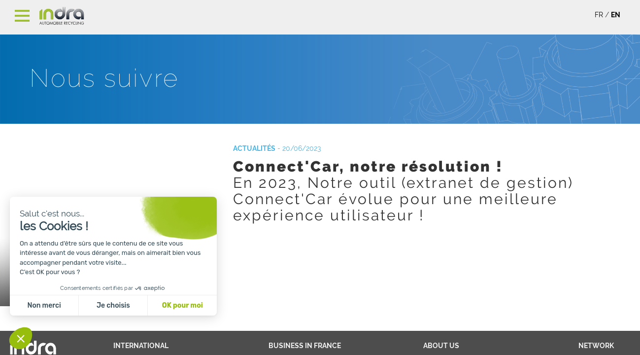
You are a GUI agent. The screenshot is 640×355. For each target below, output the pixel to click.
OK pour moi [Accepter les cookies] (182, 305)
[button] (21, 338)
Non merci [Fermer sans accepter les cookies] (44, 305)
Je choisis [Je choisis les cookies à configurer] (113, 305)
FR (599, 15)
